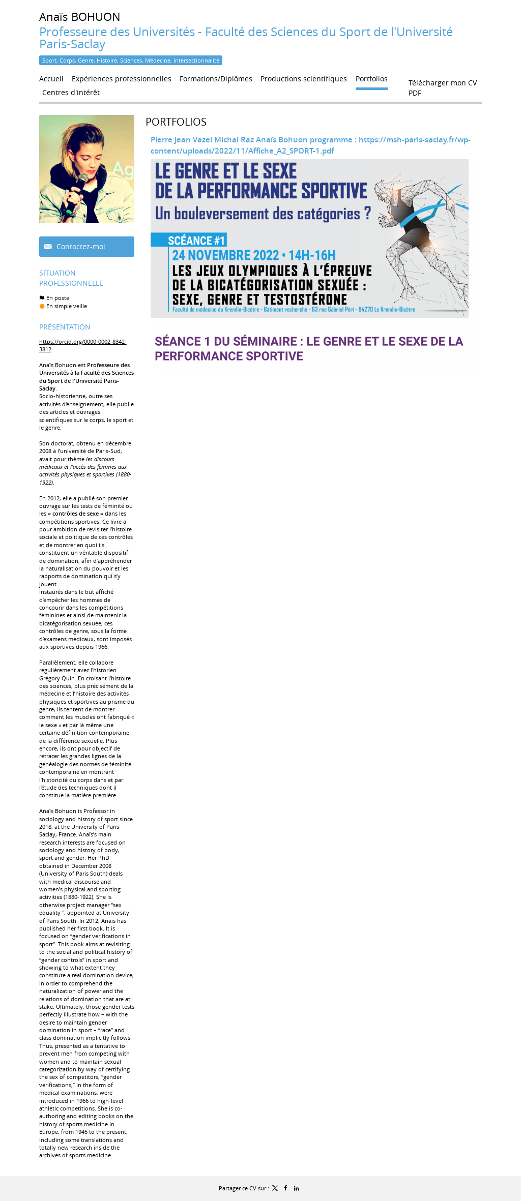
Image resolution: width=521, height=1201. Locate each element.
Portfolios (176, 122)
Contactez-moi (79, 246)
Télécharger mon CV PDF (443, 85)
